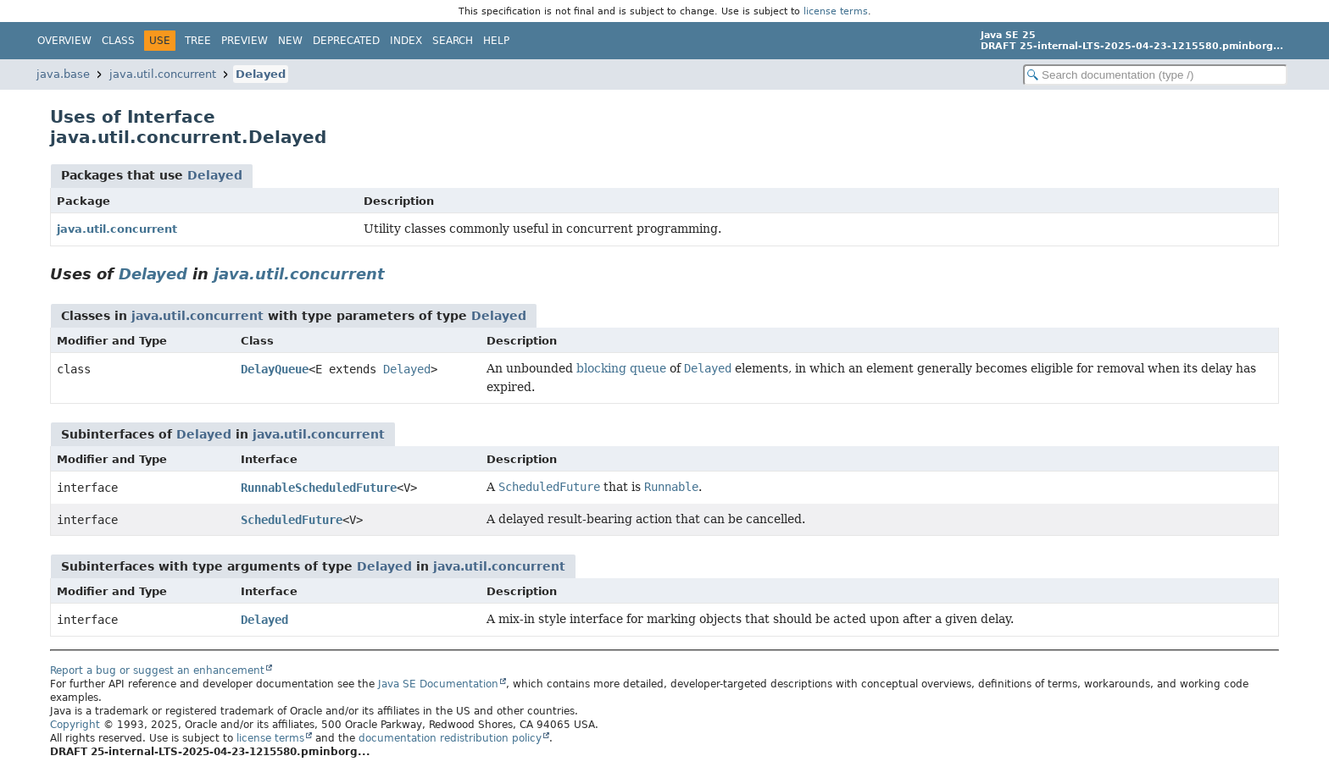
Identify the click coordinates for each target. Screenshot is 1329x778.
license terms (836, 11)
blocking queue (621, 368)
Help (496, 41)
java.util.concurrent (162, 74)
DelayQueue (275, 369)
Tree (198, 41)
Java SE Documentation (438, 684)
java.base (63, 74)
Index (406, 41)
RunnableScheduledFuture (319, 487)
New (290, 41)
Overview (64, 41)
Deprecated (346, 41)
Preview (244, 41)
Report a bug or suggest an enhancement (157, 670)
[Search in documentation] (1155, 75)
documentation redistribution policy (450, 738)
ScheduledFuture (291, 520)
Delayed (261, 74)
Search (452, 41)
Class (118, 41)
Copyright (75, 725)
